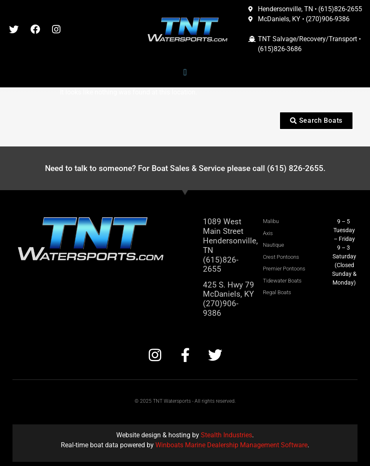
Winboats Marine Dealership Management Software (231, 445)
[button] (185, 72)
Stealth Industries (226, 435)
